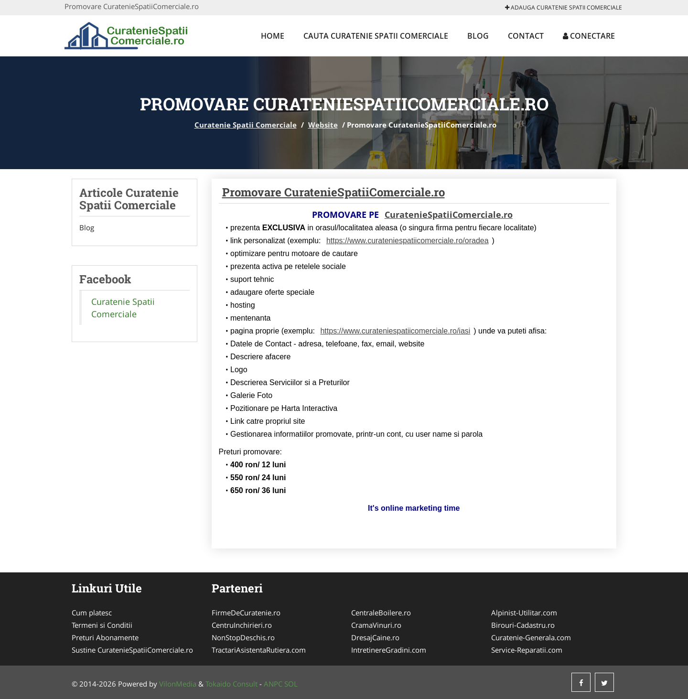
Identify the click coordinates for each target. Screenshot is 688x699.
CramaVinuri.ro (376, 625)
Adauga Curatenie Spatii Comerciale (563, 7)
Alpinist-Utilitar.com (524, 612)
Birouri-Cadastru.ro (523, 625)
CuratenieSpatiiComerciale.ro (449, 214)
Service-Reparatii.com (526, 650)
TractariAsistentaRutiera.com (259, 650)
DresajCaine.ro (375, 637)
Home (272, 36)
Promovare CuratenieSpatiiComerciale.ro (333, 192)
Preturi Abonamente (105, 637)
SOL (291, 683)
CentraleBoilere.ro (381, 612)
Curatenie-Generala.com (531, 637)
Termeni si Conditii (102, 625)
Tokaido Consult (231, 683)
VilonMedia (177, 683)
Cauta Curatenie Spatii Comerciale (375, 36)
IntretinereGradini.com (388, 650)
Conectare (589, 36)
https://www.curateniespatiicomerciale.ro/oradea (407, 241)
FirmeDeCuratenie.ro (246, 612)
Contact (526, 36)
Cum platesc (92, 612)
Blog (478, 36)
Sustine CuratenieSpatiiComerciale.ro (132, 650)
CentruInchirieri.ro (242, 625)
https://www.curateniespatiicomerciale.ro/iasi (395, 331)
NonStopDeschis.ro (243, 637)
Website (323, 124)
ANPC (273, 683)
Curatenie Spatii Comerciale (245, 124)
